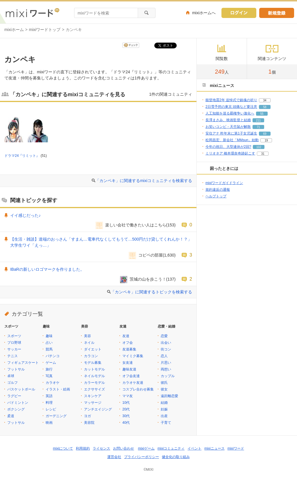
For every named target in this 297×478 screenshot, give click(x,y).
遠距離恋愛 (169, 396)
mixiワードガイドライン (224, 183)
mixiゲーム (146, 448)
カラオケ (53, 383)
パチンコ (53, 356)
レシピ (51, 409)
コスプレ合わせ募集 (138, 389)
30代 (126, 416)
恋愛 (164, 336)
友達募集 (129, 349)
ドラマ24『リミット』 (22, 156)
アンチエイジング (98, 409)
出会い (166, 343)
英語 (49, 396)
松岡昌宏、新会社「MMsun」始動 (232, 140)
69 (264, 133)
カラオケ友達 (132, 383)
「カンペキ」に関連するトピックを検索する (151, 292)
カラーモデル (94, 383)
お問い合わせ (123, 448)
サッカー (14, 349)
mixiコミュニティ (171, 448)
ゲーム (51, 363)
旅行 (49, 369)
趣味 (49, 336)
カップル (168, 376)
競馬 (49, 349)
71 (258, 127)
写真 (49, 376)
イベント (194, 448)
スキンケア (92, 396)
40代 (126, 423)
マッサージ (92, 403)
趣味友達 (129, 369)
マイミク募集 (132, 356)
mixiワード (236, 448)
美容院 (89, 423)
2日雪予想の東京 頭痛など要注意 (231, 107)
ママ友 (127, 396)
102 (258, 147)
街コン (166, 349)
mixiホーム (14, 29)
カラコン (91, 356)
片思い (166, 363)
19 (266, 140)
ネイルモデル (94, 376)
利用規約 (83, 448)
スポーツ (14, 336)
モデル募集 (92, 363)
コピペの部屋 (150, 255)
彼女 (164, 389)
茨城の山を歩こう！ (148, 279)
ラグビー (14, 396)
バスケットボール (21, 389)
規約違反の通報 (217, 190)
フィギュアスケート (23, 363)
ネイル (89, 343)
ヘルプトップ (215, 196)
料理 (49, 403)
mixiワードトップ (45, 29)
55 (261, 113)
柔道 (10, 416)
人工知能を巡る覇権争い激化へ (229, 113)
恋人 (164, 356)
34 (264, 100)
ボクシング (16, 409)
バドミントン (17, 403)
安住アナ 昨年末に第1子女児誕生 (231, 133)
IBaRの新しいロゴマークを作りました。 (47, 269)
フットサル (16, 369)
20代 (126, 409)
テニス (12, 356)
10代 (126, 403)
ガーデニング (56, 416)
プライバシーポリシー (141, 457)
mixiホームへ (204, 12)
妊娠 (164, 409)
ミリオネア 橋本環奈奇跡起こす (230, 153)
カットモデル (94, 369)
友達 (125, 336)
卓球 (10, 376)
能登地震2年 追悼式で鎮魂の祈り (231, 100)
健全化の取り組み (176, 457)
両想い (166, 369)
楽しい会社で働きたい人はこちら (135, 225)
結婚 (164, 403)
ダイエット (92, 349)
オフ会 (127, 343)
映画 (49, 423)
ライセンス (101, 448)
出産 (164, 416)
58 (264, 107)
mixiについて (63, 448)
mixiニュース (214, 448)
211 (258, 120)
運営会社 (114, 457)
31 (262, 153)
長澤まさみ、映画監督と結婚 (228, 120)
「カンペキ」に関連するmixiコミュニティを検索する (143, 180)
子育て (166, 423)
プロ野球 (14, 343)
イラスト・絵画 (58, 389)
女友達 (127, 363)
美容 (87, 336)
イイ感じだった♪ (25, 215)
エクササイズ (94, 389)
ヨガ (87, 416)
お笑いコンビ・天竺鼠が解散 (228, 127)
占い (49, 343)
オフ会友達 (131, 376)
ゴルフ (12, 383)
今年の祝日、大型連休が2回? (228, 147)
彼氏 (164, 383)
